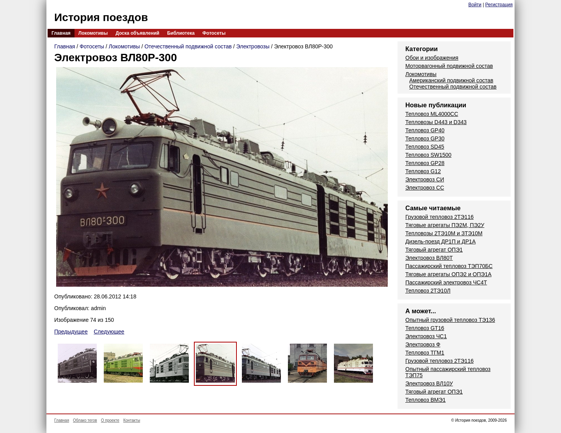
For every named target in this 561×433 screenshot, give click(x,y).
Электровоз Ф (422, 344)
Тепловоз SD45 (424, 147)
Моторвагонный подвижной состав (449, 66)
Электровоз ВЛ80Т (429, 258)
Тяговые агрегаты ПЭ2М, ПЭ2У (444, 225)
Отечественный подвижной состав (188, 46)
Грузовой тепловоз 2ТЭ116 (439, 217)
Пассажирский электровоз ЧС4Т (446, 282)
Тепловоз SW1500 (428, 155)
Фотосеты (213, 33)
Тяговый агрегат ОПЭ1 (434, 250)
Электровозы (253, 46)
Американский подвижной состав (451, 80)
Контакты (131, 420)
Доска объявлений (137, 33)
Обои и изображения (431, 58)
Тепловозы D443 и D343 (436, 122)
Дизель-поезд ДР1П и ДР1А (440, 241)
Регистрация (499, 4)
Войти (474, 4)
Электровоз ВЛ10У (429, 383)
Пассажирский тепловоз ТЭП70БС (449, 266)
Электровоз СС (424, 188)
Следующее (109, 331)
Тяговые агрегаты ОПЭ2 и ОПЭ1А (448, 274)
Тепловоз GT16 (424, 328)
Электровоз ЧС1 (426, 336)
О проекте (110, 420)
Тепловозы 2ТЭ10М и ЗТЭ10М (444, 233)
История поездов (101, 17)
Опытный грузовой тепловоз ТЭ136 (450, 320)
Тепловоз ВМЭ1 (425, 400)
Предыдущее (71, 331)
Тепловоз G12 (423, 171)
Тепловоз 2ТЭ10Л (428, 290)
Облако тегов (85, 420)
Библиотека (180, 33)
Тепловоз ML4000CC (431, 114)
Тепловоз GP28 (424, 163)
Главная (61, 33)
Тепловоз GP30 (424, 138)
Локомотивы (93, 33)
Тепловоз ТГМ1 (424, 353)
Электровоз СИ (424, 179)
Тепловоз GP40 (424, 130)
